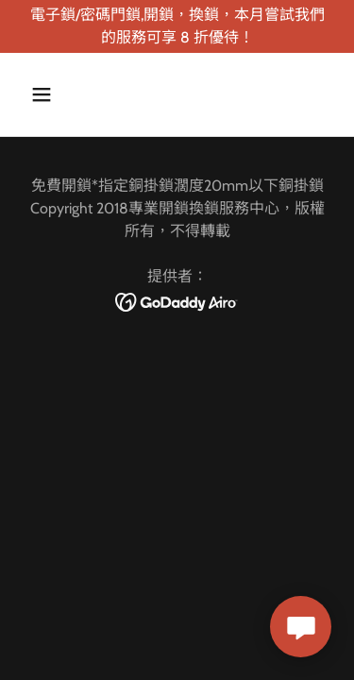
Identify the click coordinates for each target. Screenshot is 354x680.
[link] (177, 301)
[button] (58, 94)
